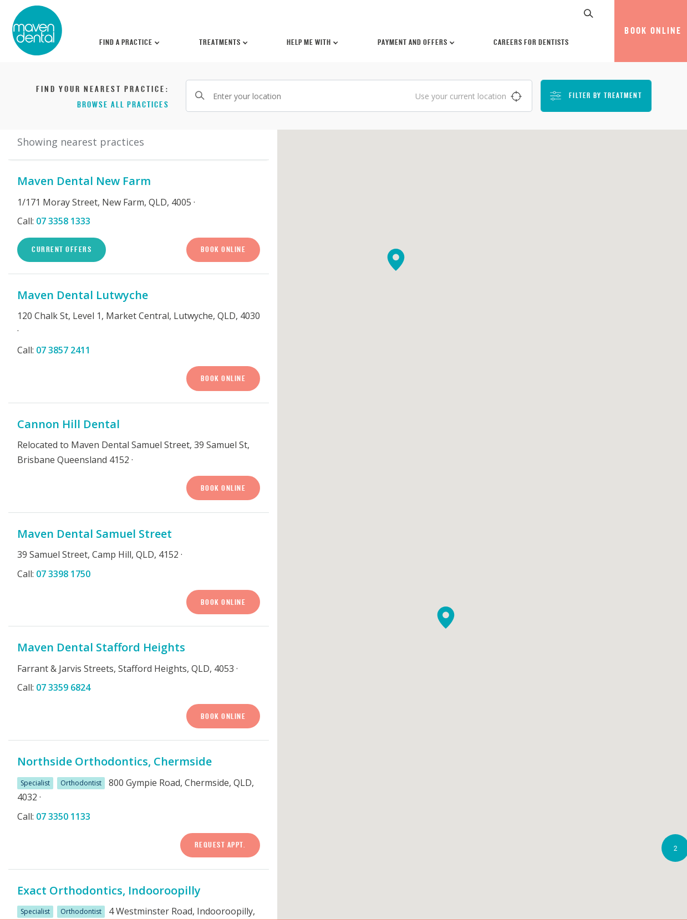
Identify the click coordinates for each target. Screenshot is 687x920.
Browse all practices (123, 104)
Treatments (224, 42)
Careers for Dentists (531, 42)
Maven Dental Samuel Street (94, 533)
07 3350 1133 (63, 816)
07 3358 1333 (63, 221)
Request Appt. (220, 845)
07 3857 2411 (63, 350)
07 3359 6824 (63, 687)
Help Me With (313, 42)
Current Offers (61, 249)
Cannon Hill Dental (68, 424)
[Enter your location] (359, 96)
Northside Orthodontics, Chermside (114, 761)
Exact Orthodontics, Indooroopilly (109, 890)
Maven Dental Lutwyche (82, 294)
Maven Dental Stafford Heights (101, 647)
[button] (589, 13)
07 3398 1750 (63, 574)
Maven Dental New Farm (84, 180)
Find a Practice (130, 42)
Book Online (223, 249)
